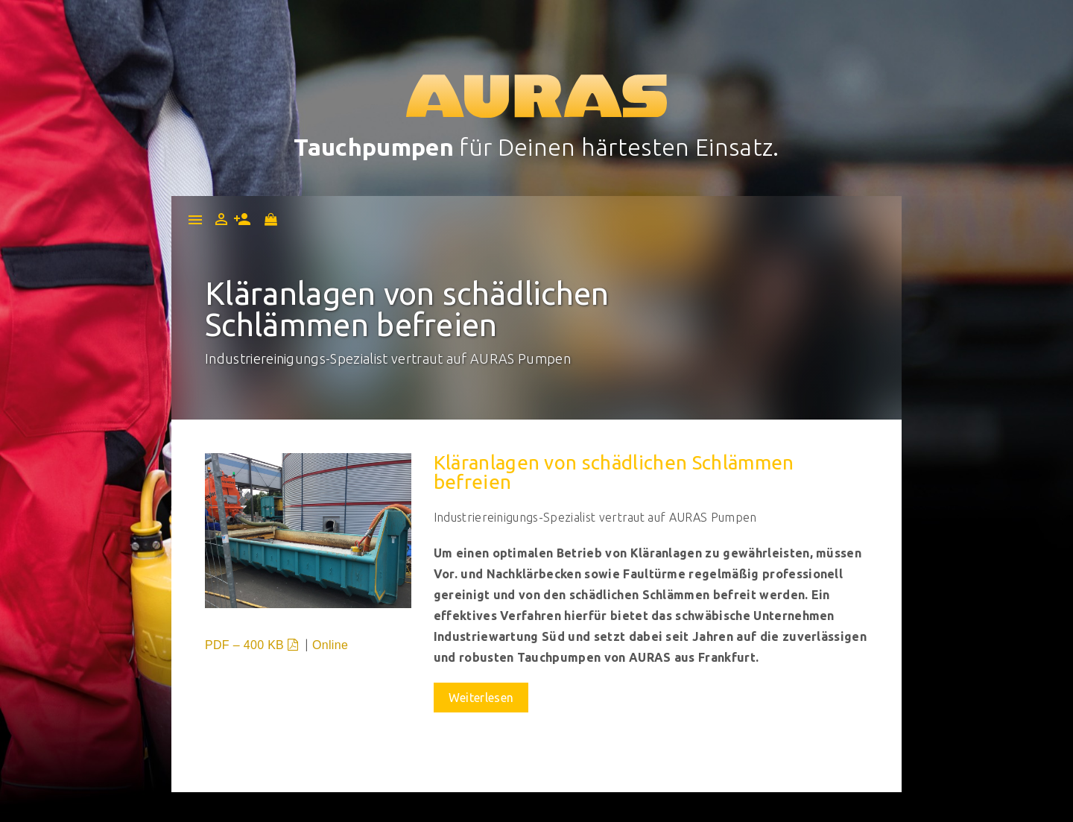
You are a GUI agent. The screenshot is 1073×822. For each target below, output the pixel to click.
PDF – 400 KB (253, 645)
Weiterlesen (481, 697)
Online (330, 645)
